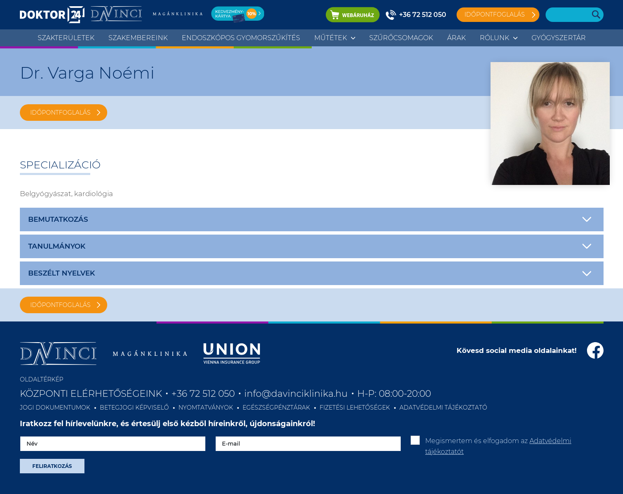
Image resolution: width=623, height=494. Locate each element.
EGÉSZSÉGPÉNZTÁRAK (276, 407)
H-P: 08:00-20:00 (394, 393)
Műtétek (330, 38)
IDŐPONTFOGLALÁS (60, 112)
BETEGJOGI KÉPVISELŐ (134, 407)
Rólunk (494, 38)
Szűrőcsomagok (401, 38)
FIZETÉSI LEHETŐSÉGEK (355, 407)
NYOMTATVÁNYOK (205, 407)
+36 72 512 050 (422, 15)
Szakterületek (66, 38)
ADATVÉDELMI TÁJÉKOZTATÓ (443, 407)
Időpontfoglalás (494, 14)
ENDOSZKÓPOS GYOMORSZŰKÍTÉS (241, 38)
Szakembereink (138, 38)
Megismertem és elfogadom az (498, 446)
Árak (456, 38)
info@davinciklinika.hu (296, 393)
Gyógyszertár (559, 38)
